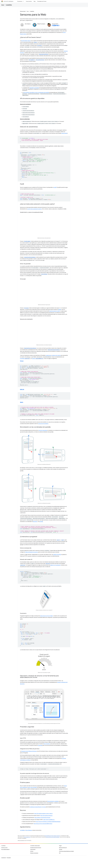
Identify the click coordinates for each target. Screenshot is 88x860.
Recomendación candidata (52, 801)
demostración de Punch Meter (46, 615)
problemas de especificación (36, 807)
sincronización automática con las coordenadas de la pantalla (36, 92)
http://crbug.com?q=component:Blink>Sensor (43, 823)
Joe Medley (22, 830)
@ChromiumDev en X (63, 847)
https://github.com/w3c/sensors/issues (42, 817)
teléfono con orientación (55, 565)
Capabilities (9, 5)
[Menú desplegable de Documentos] (23, 1)
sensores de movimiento (43, 423)
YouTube (60, 849)
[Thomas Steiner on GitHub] (52, 26)
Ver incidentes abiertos (5, 849)
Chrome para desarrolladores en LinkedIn (66, 851)
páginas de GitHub (57, 554)
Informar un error (4, 847)
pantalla (41, 521)
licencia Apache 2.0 (27, 837)
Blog (34, 1)
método (38, 358)
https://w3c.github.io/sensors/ (46, 815)
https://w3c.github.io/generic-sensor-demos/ (43, 813)
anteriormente (64, 133)
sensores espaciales (43, 430)
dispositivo (35, 521)
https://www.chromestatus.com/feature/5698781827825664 (48, 821)
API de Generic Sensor (26, 40)
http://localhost (47, 743)
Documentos (19, 1)
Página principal (22, 11)
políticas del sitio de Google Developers (52, 837)
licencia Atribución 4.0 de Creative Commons (52, 835)
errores (44, 807)
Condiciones (3, 857)
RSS (59, 852)
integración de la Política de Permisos (29, 751)
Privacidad (9, 857)
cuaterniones (48, 355)
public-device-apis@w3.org (48, 819)
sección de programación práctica (34, 209)
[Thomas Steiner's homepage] (58, 26)
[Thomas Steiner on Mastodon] (55, 26)
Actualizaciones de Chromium (35, 847)
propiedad (25, 358)
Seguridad (40, 745)
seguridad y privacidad (34, 87)
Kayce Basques (29, 830)
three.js (21, 361)
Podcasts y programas (34, 852)
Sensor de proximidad (32, 787)
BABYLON (22, 389)
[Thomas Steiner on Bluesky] (57, 26)
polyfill (55, 187)
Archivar (31, 851)
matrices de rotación (56, 355)
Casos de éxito (29, 1)
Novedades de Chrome (41, 1)
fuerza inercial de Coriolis (54, 311)
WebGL (21, 402)
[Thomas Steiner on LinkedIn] (54, 26)
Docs (2, 5)
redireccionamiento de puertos (31, 552)
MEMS (59, 309)
